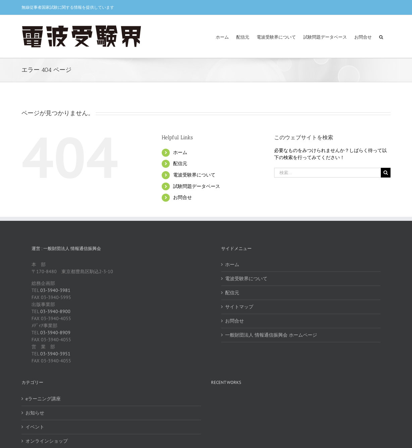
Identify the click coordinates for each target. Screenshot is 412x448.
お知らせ (34, 413)
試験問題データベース (196, 186)
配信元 (180, 163)
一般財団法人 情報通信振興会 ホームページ (271, 335)
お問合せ (182, 197)
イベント (34, 427)
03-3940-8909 (55, 333)
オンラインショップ (46, 441)
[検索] (386, 173)
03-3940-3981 (55, 290)
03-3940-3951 (55, 354)
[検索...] (327, 173)
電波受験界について (194, 175)
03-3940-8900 (55, 311)
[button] (381, 36)
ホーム (180, 152)
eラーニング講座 (43, 399)
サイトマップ (239, 307)
